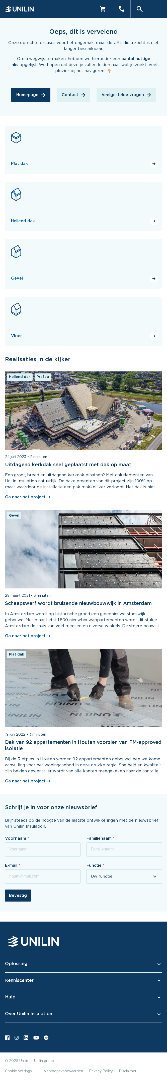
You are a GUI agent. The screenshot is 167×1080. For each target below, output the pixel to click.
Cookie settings (18, 1071)
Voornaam (16, 838)
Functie (95, 865)
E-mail (12, 865)
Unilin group (44, 1061)
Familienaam (100, 838)
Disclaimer (127, 1071)
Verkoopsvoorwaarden (63, 1071)
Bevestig (18, 896)
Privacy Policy (101, 1071)
